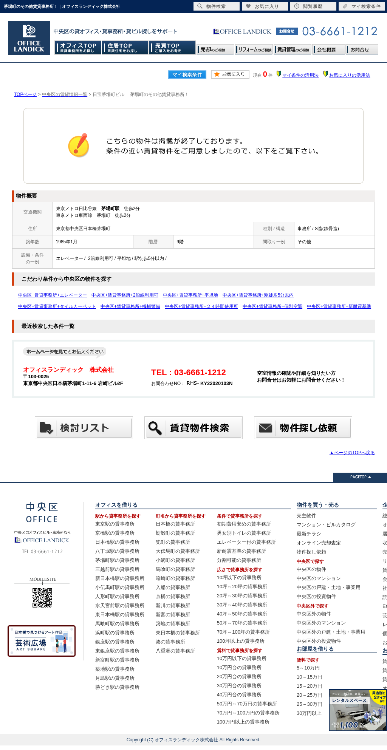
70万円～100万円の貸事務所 (248, 713)
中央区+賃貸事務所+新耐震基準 (339, 306)
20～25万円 (309, 695)
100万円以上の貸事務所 (243, 722)
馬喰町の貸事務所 (175, 569)
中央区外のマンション (321, 623)
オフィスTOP (78, 47)
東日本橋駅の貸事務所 (119, 614)
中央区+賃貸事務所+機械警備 (130, 306)
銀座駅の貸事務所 (115, 642)
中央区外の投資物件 (319, 641)
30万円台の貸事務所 (239, 685)
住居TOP (125, 47)
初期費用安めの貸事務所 (244, 524)
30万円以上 (309, 713)
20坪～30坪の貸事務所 (242, 595)
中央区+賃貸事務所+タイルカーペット (57, 306)
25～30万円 (309, 704)
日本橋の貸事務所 (175, 524)
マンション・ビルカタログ (326, 524)
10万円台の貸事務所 (239, 667)
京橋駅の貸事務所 (115, 533)
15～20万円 (309, 686)
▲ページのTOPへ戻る (352, 452)
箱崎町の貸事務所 (175, 578)
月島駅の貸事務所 (115, 678)
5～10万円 (308, 668)
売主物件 (306, 515)
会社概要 (328, 47)
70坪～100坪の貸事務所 (243, 632)
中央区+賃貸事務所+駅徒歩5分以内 (258, 295)
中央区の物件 (311, 569)
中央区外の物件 (314, 614)
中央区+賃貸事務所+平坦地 (190, 295)
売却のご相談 (215, 47)
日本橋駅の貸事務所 (117, 542)
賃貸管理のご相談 (292, 47)
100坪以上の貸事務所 (241, 641)
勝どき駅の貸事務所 (117, 687)
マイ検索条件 (361, 6)
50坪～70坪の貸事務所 (242, 623)
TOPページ (25, 94)
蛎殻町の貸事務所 (175, 533)
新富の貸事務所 (173, 614)
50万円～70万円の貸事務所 (247, 704)
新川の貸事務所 (173, 605)
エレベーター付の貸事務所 (246, 542)
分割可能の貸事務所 (239, 560)
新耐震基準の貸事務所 (241, 551)
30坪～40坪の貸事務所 (242, 605)
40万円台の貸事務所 (239, 694)
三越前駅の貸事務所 (117, 569)
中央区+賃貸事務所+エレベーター (52, 295)
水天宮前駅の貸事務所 (119, 605)
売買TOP (172, 47)
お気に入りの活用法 (349, 75)
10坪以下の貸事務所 (239, 577)
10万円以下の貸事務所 (241, 658)
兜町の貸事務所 (173, 542)
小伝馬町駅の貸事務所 (119, 587)
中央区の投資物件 (316, 596)
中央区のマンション (319, 578)
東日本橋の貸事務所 (178, 633)
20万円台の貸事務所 (239, 676)
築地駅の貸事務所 (115, 669)
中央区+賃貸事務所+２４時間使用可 (201, 306)
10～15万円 (309, 677)
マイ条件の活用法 (300, 75)
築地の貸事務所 (173, 623)
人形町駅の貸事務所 (117, 596)
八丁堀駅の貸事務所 (117, 551)
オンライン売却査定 (319, 543)
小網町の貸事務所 (175, 560)
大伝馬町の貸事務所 (178, 551)
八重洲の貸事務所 (175, 651)
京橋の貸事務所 (173, 596)
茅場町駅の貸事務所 (117, 560)
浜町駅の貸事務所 (115, 633)
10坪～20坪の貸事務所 (242, 586)
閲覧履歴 (308, 6)
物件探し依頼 (311, 552)
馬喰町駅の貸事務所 (117, 623)
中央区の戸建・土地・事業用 (329, 587)
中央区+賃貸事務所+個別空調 (272, 306)
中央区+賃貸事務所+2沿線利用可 (124, 295)
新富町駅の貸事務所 (117, 660)
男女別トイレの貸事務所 (244, 533)
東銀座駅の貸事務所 (117, 651)
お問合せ (361, 47)
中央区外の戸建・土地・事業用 (331, 632)
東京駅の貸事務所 (115, 524)
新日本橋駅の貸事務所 (119, 578)
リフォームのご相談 (254, 47)
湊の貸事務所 (170, 642)
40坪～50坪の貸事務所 (242, 614)
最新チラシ (309, 534)
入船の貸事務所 (173, 587)
